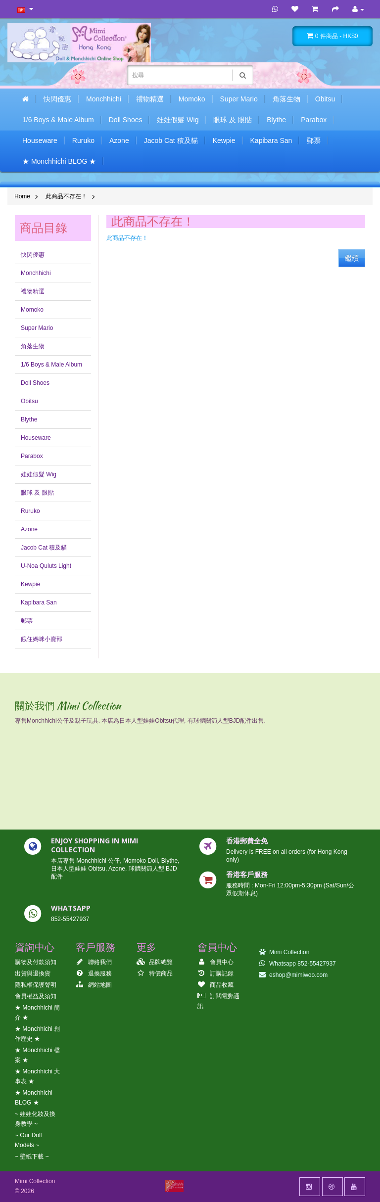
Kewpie (224, 140)
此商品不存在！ (66, 196)
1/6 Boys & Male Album (58, 120)
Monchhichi (103, 99)
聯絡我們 (94, 962)
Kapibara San (271, 140)
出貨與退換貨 (32, 973)
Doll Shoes (125, 120)
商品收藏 (215, 984)
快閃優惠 (57, 99)
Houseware (39, 140)
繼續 (352, 258)
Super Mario (239, 99)
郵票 (314, 140)
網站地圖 (94, 984)
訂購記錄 (215, 973)
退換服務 (94, 973)
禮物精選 (150, 99)
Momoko (192, 99)
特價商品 (155, 973)
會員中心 (215, 962)
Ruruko (83, 140)
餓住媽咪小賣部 (41, 639)
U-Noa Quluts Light (46, 565)
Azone (119, 140)
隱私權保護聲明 (35, 984)
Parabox (314, 120)
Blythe (276, 120)
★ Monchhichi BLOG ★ (59, 161)
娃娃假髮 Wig (177, 120)
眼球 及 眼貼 (232, 120)
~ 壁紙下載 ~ (32, 1156)
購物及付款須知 (35, 962)
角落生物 (286, 99)
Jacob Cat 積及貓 (171, 140)
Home (22, 196)
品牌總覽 (155, 962)
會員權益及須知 (35, 996)
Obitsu (325, 99)
